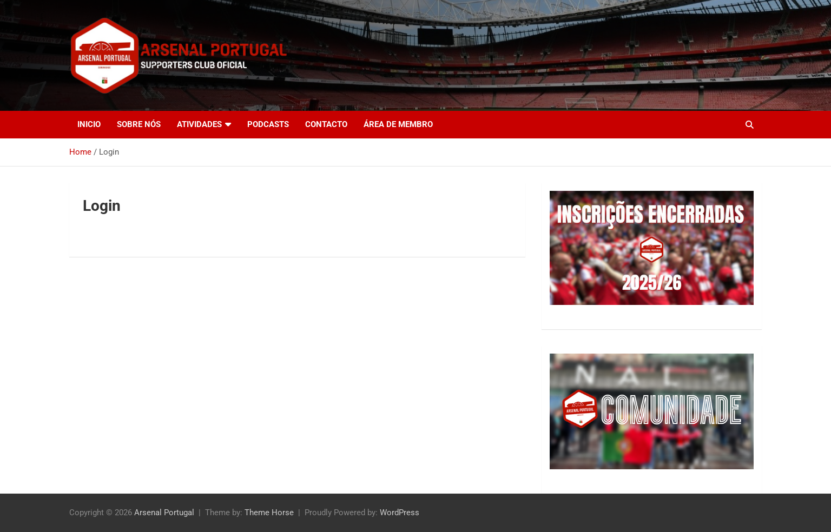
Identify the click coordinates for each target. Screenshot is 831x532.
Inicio (89, 124)
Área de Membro (398, 124)
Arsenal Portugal (164, 512)
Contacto (326, 124)
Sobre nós (139, 124)
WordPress (399, 512)
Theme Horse (269, 512)
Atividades (199, 124)
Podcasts (268, 124)
